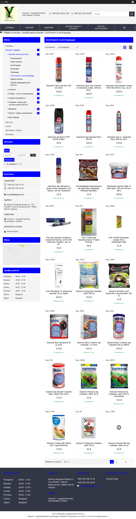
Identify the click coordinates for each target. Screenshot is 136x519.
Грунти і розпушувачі (101, 27)
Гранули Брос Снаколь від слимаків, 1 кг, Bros (89, 343)
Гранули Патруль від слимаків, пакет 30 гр (88, 393)
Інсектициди (15, 65)
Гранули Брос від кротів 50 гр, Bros (59, 343)
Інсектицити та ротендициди (22, 76)
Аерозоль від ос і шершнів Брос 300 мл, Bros (119, 138)
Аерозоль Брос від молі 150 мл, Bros (58, 86)
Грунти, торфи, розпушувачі (20, 113)
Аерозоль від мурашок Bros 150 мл (88, 138)
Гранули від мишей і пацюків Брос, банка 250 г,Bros (59, 393)
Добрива (49, 28)
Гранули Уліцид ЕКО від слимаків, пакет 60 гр (119, 444)
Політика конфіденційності (98, 516)
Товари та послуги (12, 33)
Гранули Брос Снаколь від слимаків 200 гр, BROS (119, 343)
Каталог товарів (13, 50)
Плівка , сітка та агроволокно (21, 94)
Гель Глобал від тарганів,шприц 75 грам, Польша (89, 239)
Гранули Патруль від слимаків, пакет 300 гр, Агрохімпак (119, 394)
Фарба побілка (16, 79)
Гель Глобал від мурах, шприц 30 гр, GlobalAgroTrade (119, 239)
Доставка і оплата (14, 130)
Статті (8, 126)
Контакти (10, 134)
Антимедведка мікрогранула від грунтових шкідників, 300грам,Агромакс (88, 188)
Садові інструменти (17, 98)
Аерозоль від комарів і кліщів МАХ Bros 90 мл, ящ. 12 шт (119, 86)
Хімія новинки (16, 62)
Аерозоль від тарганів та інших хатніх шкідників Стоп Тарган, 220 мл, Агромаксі (58, 188)
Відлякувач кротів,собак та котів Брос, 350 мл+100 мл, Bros (119, 188)
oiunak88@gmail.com (15, 195)
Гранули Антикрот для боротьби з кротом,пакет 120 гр (119, 293)
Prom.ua (81, 514)
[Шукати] (132, 14)
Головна (10, 28)
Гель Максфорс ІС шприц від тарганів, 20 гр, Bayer (59, 292)
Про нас (9, 122)
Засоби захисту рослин (73, 27)
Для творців (14, 117)
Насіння (29, 28)
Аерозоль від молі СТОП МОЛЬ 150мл (59, 138)
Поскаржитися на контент (77, 516)
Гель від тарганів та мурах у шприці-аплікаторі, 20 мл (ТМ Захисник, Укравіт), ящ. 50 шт (59, 240)
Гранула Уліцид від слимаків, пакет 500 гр (89, 292)
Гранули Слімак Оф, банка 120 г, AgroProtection (59, 444)
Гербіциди (14, 72)
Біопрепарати (16, 58)
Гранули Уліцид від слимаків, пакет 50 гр (89, 444)
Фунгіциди (14, 69)
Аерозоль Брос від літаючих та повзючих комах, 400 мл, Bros (88, 87)
